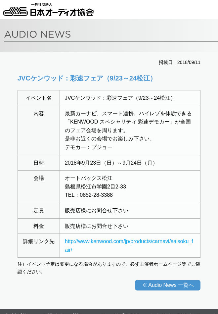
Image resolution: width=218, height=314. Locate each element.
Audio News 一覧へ (171, 285)
